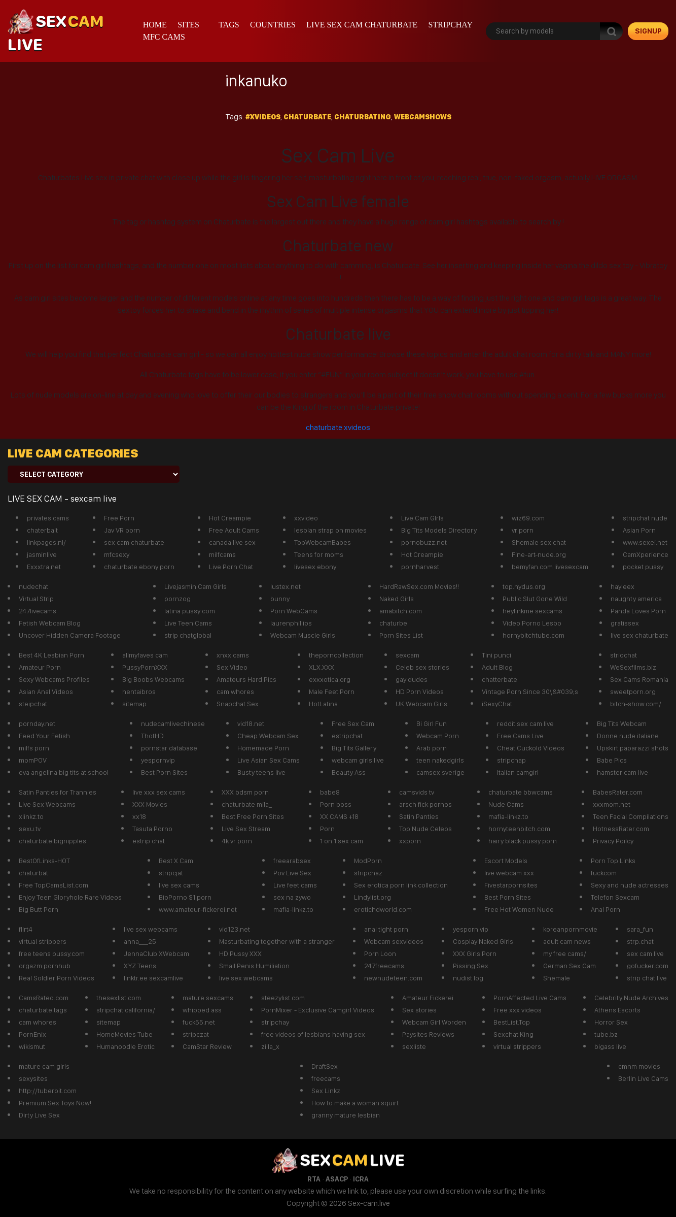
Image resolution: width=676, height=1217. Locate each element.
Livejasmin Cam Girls (195, 586)
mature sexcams (208, 998)
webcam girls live (358, 760)
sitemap (134, 704)
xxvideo (306, 518)
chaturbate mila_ (247, 804)
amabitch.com (400, 611)
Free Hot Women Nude (519, 909)
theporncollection (336, 655)
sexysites (33, 1078)
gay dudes (412, 679)
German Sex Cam (569, 966)
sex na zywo (292, 897)
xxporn (410, 841)
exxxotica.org (329, 679)
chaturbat (33, 873)
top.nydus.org (524, 586)
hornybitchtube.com (533, 635)
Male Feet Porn (331, 691)
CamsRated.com (43, 998)
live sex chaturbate (639, 635)
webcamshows (422, 117)
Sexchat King (513, 1034)
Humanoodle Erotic (125, 1046)
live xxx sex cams (158, 792)
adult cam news (567, 941)
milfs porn (34, 748)
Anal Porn (605, 909)
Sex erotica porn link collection (401, 885)
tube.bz (606, 1034)
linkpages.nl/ (46, 542)
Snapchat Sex (238, 704)
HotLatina (323, 704)
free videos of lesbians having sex (313, 1034)
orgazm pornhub (44, 966)
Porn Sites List (401, 635)
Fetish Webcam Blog (50, 623)
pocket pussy (643, 567)
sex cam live (645, 953)
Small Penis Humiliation (254, 966)
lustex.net (285, 586)
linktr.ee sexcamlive (153, 978)
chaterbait (42, 530)
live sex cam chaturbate (361, 24)
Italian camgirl (518, 772)
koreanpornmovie (570, 929)
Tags (229, 24)
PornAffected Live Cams (529, 998)
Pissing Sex (470, 966)
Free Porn (119, 518)
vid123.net (234, 929)
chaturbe (393, 623)
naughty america (636, 599)
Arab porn (431, 748)
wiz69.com (528, 518)
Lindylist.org (372, 897)
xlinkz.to (31, 816)
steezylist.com (283, 998)
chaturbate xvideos (338, 427)
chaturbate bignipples (52, 841)
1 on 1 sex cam (341, 841)
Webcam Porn (437, 736)
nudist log (468, 978)
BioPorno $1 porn (185, 897)
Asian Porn (639, 530)
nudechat (33, 586)
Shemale (556, 978)
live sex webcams (150, 929)
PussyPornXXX (144, 667)
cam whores (235, 691)
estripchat (347, 736)
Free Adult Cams (234, 530)
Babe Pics (612, 760)
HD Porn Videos (420, 691)
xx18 (139, 816)
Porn (327, 829)
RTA (314, 1179)
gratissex (625, 623)
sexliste (414, 1046)
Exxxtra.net (44, 567)
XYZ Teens (140, 966)
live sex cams (179, 885)
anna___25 (140, 941)
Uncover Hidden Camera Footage (70, 635)
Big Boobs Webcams (153, 679)
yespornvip (158, 760)
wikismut (32, 1046)
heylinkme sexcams (532, 611)
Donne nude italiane (628, 736)
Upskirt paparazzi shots (632, 748)
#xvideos (262, 117)
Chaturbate (307, 117)
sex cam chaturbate (134, 542)
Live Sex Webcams (47, 804)
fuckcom (604, 873)
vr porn (522, 530)
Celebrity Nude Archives (631, 998)
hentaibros (139, 691)
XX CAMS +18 (339, 816)
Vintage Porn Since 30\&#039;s (530, 691)
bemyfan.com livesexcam (550, 567)
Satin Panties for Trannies (57, 792)
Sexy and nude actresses (629, 885)
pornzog (177, 599)
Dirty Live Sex (39, 1115)
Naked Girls (396, 599)
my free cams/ (564, 953)
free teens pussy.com (52, 953)
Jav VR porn (122, 530)
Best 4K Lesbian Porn (51, 655)
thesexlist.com (118, 998)
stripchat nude (645, 518)
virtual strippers (42, 941)
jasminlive (42, 554)
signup (648, 31)
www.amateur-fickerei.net (198, 909)
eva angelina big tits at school (64, 772)
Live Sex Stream (246, 829)
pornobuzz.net (424, 542)
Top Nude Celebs (425, 829)
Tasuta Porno (152, 829)
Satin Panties (419, 816)
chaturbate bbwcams (520, 792)
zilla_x (270, 1046)
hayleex (622, 586)
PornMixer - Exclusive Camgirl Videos (317, 1010)
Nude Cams (506, 804)
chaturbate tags (43, 1010)
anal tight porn (386, 929)
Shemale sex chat (539, 542)
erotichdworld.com (383, 909)
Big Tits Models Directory (439, 530)
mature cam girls (44, 1066)
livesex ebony (315, 567)
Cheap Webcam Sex (268, 736)
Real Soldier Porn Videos (56, 978)
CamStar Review (207, 1046)
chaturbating (362, 117)
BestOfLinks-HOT (44, 861)
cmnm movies (639, 1066)
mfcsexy (116, 554)
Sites (188, 24)
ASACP (337, 1179)
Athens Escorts (617, 1010)
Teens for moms (318, 554)
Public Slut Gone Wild (535, 599)
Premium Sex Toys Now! (55, 1103)
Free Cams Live (520, 736)
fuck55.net (199, 1022)
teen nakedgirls (440, 760)
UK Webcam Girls (421, 704)
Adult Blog (497, 667)
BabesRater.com (618, 792)
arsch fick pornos (425, 804)
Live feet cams (295, 885)
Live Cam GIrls (422, 518)
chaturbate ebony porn (139, 567)
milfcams (222, 554)
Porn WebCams (293, 611)
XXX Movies (149, 804)
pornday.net (37, 723)
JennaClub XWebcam (156, 953)
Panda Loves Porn (638, 611)
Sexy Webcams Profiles (54, 679)
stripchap (511, 760)
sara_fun (640, 929)
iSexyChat (497, 704)
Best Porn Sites (164, 772)
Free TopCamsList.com (53, 885)
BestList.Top (511, 1022)
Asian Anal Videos (46, 691)
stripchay (451, 24)
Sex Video (232, 667)
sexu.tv (30, 829)
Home (155, 24)
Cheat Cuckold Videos (530, 748)
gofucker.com (647, 966)
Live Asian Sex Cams (268, 760)
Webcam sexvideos (393, 941)
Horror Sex (611, 1022)
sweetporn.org (633, 691)
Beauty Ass (349, 772)
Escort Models (505, 861)
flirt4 (25, 929)
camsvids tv (416, 792)
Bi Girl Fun (431, 723)
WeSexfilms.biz (633, 667)
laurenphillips (291, 623)
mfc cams (164, 36)
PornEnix (32, 1034)
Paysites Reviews (428, 1034)
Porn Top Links (613, 861)
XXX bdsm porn (245, 792)
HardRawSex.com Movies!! (419, 586)
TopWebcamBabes (322, 542)
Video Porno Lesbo (532, 623)
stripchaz (368, 873)
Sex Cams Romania (639, 679)
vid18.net (250, 723)
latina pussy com (189, 611)
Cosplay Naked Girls (483, 941)
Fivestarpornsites (511, 885)
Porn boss (335, 804)
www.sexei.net (645, 542)
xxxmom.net (611, 804)
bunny (280, 599)
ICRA (361, 1179)
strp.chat (640, 941)
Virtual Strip (36, 599)
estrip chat (148, 841)
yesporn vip (470, 929)
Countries (273, 24)
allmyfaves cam (145, 655)
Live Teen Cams (188, 623)
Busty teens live (261, 772)
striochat (623, 655)
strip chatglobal (187, 635)
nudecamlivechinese (173, 723)
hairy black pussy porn (522, 841)
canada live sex (232, 542)
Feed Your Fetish (44, 736)
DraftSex (324, 1066)
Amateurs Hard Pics (246, 679)
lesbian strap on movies (330, 530)
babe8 (330, 792)
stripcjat (171, 873)
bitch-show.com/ (635, 704)
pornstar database (169, 748)
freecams (325, 1078)
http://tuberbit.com (48, 1091)
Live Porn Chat (231, 567)
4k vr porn (237, 841)
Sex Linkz (325, 1091)
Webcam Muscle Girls (302, 635)
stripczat (196, 1034)
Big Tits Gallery (354, 748)
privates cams (48, 518)
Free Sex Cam (353, 723)
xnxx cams (233, 655)
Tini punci (496, 655)
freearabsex (292, 861)
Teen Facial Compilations (630, 816)
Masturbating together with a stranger (277, 941)
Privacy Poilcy (613, 841)
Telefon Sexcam (615, 897)
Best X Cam (176, 861)
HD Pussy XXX (240, 953)
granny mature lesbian (345, 1115)
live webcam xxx (509, 873)
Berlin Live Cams (643, 1078)
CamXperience (645, 554)
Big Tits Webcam (622, 723)
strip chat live (647, 978)
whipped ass (202, 1010)
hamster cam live (622, 772)
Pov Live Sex (292, 873)
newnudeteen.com (393, 978)
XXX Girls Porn (474, 953)
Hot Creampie (230, 518)
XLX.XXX (321, 667)
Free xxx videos (517, 1010)
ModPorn (368, 861)
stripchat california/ (125, 1010)
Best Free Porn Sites (253, 816)
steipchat (33, 704)
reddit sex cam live (525, 723)
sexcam (407, 655)
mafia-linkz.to (508, 816)
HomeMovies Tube (124, 1034)
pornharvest (420, 567)
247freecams (384, 966)
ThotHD (152, 736)
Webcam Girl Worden (434, 1022)
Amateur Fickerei (427, 998)
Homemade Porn (263, 748)
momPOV (33, 760)
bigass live (610, 1046)
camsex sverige (440, 772)
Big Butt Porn (38, 909)
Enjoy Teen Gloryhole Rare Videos (70, 897)
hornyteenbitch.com (519, 829)
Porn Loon (380, 953)
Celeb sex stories (422, 667)
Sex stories (419, 1010)
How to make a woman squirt (355, 1103)
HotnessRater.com (621, 829)
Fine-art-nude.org (539, 554)
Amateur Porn (40, 667)
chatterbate (499, 679)
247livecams (37, 611)
